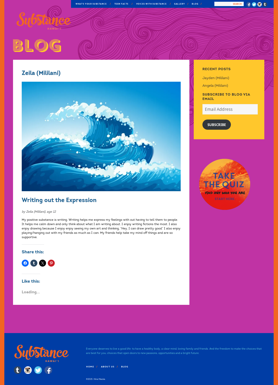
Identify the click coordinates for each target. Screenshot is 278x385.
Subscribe (216, 124)
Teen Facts (121, 3)
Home (90, 366)
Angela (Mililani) (215, 85)
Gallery (179, 3)
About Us (107, 366)
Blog (195, 3)
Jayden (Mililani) (215, 78)
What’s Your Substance (91, 3)
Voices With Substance (151, 3)
